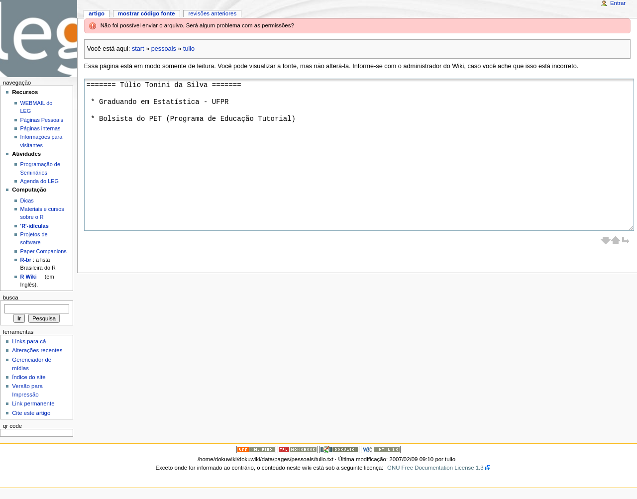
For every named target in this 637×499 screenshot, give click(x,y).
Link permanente (33, 403)
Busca (10, 297)
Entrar (618, 3)
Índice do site (29, 377)
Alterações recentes (37, 350)
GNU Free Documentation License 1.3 (435, 468)
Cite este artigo (31, 413)
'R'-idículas (34, 226)
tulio (189, 48)
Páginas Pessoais (41, 120)
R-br (25, 260)
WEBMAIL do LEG (36, 107)
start (138, 48)
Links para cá (29, 341)
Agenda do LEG (39, 181)
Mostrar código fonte (146, 13)
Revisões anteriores (212, 13)
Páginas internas (40, 128)
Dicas (27, 200)
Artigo (97, 13)
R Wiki (28, 277)
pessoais (163, 48)
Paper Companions (43, 251)
